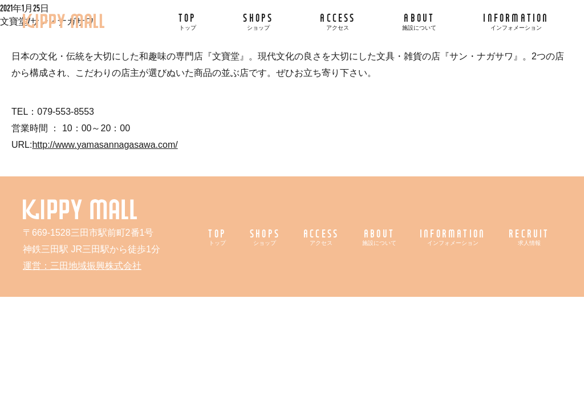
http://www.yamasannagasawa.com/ (104, 145)
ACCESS (337, 20)
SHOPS (258, 20)
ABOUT (419, 20)
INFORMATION (516, 20)
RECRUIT (529, 236)
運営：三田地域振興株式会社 (82, 266)
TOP (188, 20)
